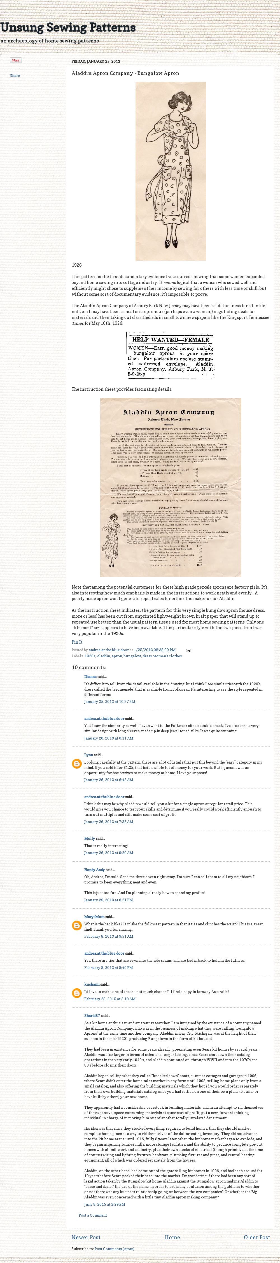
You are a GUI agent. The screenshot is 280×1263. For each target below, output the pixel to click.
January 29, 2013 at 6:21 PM (108, 900)
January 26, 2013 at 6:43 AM (108, 780)
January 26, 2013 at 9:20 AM (108, 852)
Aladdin (103, 656)
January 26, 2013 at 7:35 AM (108, 821)
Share (15, 75)
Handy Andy (94, 870)
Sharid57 (92, 1015)
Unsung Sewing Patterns (68, 27)
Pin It (77, 642)
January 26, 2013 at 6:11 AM (108, 738)
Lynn (88, 755)
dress (147, 656)
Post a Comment (93, 1215)
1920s (90, 656)
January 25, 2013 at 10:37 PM (109, 701)
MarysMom (94, 916)
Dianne (90, 676)
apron (117, 656)
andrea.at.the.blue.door (109, 650)
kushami (91, 984)
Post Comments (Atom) (114, 1249)
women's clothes (167, 656)
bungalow (132, 656)
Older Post (257, 1237)
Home (172, 1237)
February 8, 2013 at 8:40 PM (108, 967)
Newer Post (86, 1237)
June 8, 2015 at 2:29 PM (104, 1204)
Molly (89, 838)
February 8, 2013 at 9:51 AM (108, 936)
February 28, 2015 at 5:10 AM (110, 999)
